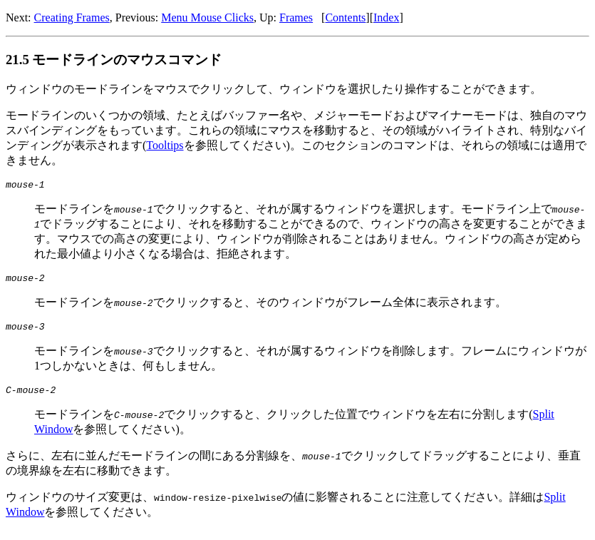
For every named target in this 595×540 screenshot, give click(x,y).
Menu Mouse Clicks (207, 17)
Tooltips (164, 145)
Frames (296, 17)
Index (386, 17)
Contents (345, 17)
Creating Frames (72, 17)
